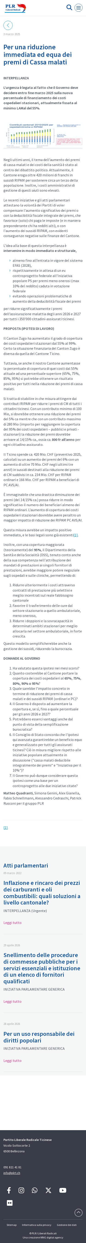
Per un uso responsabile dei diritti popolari (39, 1037)
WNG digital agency (51, 1237)
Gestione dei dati (67, 1225)
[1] (75, 535)
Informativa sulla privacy (36, 1225)
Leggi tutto (12, 922)
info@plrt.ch (11, 1173)
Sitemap (12, 1225)
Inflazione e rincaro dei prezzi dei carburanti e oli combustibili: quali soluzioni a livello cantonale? (41, 892)
